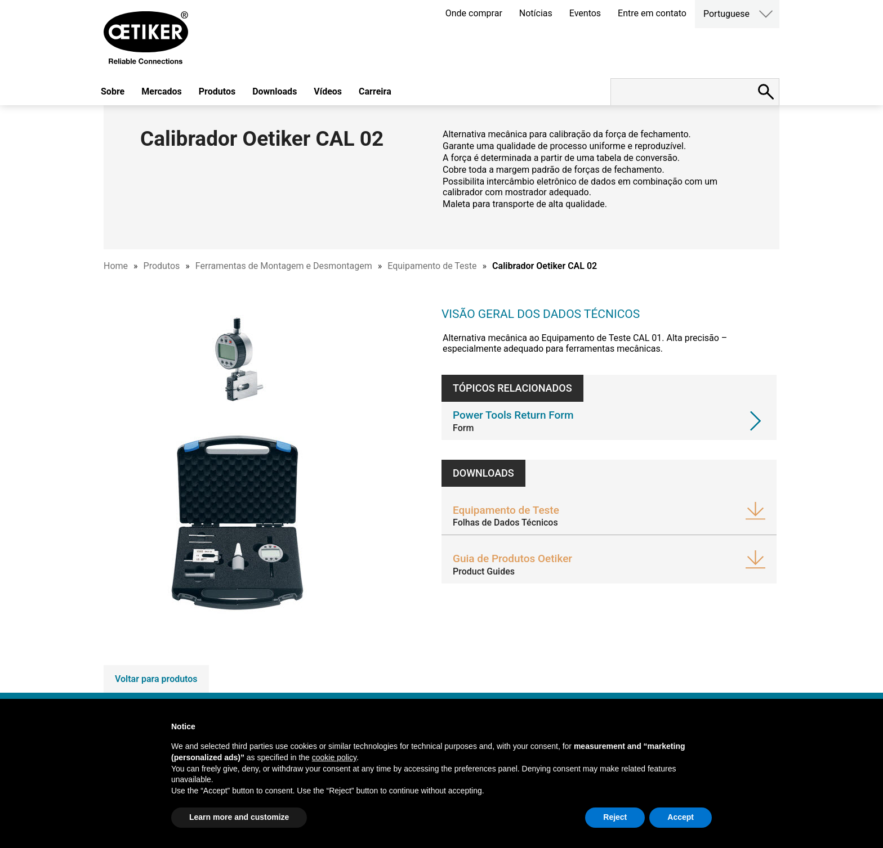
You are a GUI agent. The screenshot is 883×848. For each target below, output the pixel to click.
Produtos (217, 91)
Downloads (274, 91)
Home (116, 266)
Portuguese (726, 13)
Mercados (161, 91)
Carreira (375, 91)
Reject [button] (615, 817)
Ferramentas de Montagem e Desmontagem (283, 266)
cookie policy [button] (334, 757)
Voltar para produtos (156, 679)
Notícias (535, 13)
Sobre (112, 91)
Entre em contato (652, 13)
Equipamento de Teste (431, 266)
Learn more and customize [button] (239, 817)
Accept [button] (680, 817)
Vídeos (328, 91)
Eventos (585, 13)
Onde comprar (473, 13)
